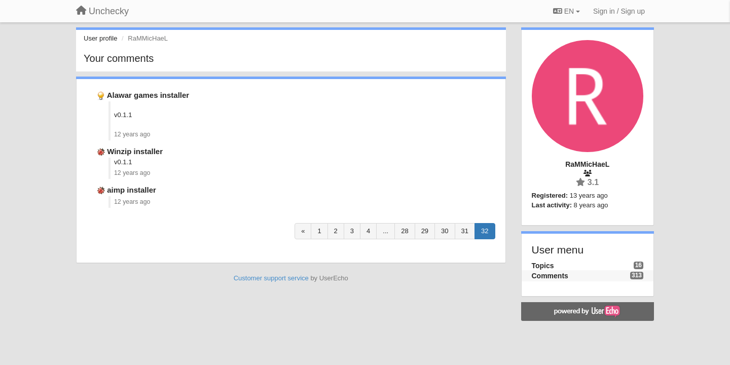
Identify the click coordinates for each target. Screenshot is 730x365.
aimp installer (131, 190)
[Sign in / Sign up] (619, 11)
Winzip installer (135, 151)
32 (484, 231)
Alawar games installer (148, 95)
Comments (550, 276)
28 (404, 231)
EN (566, 11)
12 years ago (132, 134)
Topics (543, 266)
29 (424, 231)
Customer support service (271, 278)
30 (444, 231)
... (385, 231)
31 (464, 231)
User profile (100, 38)
